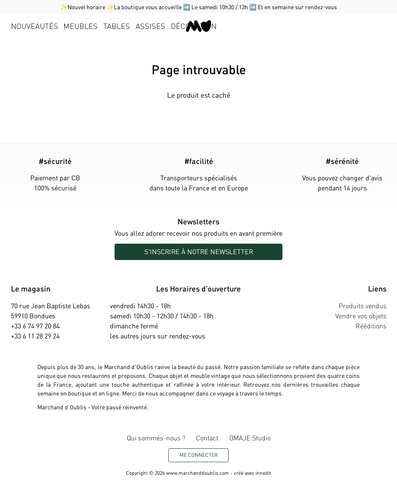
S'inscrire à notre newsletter (198, 251)
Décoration (194, 26)
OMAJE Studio (250, 437)
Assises (150, 26)
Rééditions (371, 325)
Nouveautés (34, 26)
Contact (207, 437)
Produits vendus (363, 305)
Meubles (80, 26)
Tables (116, 26)
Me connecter (199, 455)
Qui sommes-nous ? (156, 437)
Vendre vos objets (361, 315)
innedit (263, 473)
